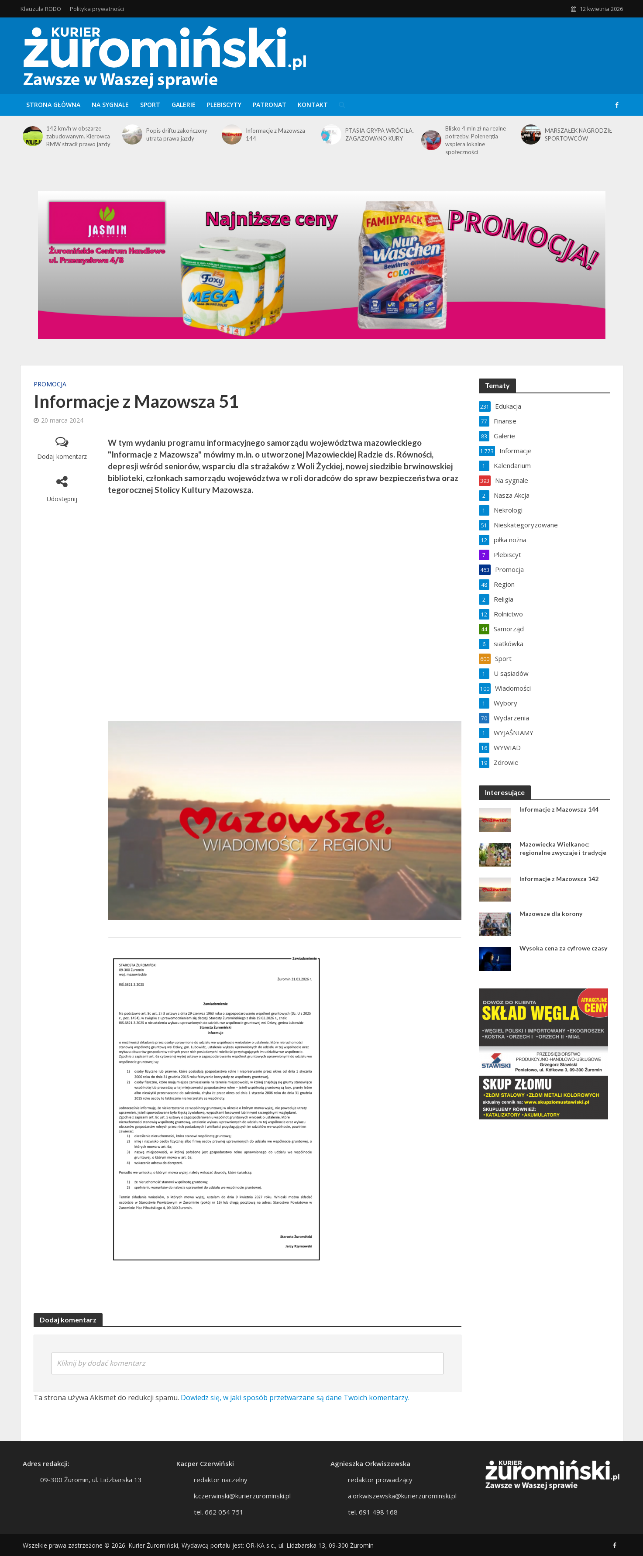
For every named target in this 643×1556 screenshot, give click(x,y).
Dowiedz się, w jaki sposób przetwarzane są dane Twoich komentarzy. (295, 1397)
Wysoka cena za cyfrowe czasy (563, 948)
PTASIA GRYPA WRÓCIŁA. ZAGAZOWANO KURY (379, 134)
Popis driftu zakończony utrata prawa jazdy (176, 134)
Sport (150, 104)
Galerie (184, 104)
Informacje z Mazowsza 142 (558, 878)
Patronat (269, 104)
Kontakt (313, 104)
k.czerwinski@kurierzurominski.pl (242, 1508)
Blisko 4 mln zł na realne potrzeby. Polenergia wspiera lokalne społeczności (475, 140)
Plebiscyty (224, 104)
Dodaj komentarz (62, 456)
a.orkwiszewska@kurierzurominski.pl (402, 1508)
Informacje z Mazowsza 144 (275, 134)
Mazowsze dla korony (550, 913)
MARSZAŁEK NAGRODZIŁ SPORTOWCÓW (578, 134)
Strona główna (53, 104)
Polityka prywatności (97, 9)
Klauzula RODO (41, 9)
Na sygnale (110, 104)
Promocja (50, 384)
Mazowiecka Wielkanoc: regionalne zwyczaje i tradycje (562, 848)
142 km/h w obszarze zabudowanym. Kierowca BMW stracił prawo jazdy (78, 136)
